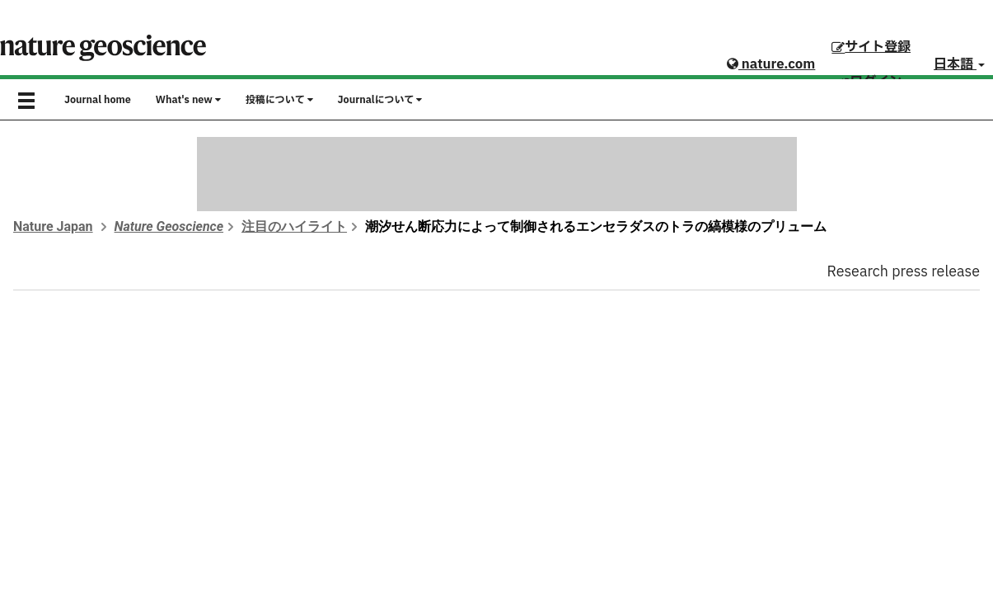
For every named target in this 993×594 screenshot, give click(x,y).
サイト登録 (871, 47)
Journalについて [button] (380, 99)
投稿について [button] (279, 99)
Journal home (97, 99)
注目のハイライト (294, 226)
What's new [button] (188, 99)
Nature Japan (53, 226)
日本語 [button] (959, 64)
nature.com (771, 64)
